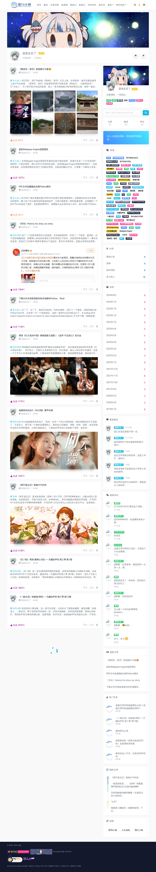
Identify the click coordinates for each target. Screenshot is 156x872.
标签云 (82, 5)
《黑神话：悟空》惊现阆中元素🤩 (35, 69)
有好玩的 (120, 5)
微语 (46, 5)
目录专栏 (92, 5)
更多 (110, 5)
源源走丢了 (26, 72)
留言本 (102, 5)
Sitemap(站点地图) (59, 852)
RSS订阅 (68, 852)
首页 (39, 5)
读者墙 (64, 5)
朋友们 (73, 5)
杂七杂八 (15, 80)
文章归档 (54, 5)
